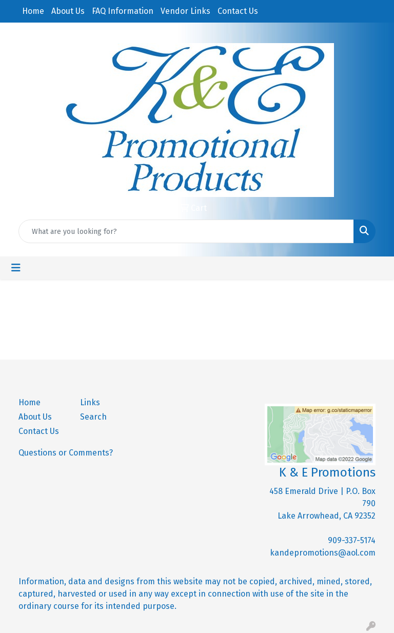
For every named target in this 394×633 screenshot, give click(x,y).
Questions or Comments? (65, 453)
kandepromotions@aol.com (323, 553)
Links (90, 402)
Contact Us (238, 11)
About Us (68, 11)
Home (33, 11)
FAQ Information (122, 11)
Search (93, 417)
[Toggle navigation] (16, 268)
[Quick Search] (186, 231)
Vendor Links (185, 11)
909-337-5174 (352, 540)
